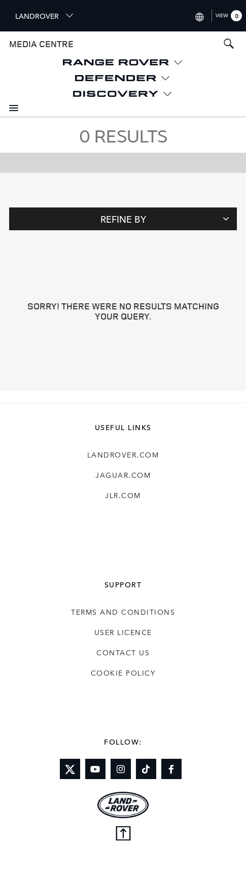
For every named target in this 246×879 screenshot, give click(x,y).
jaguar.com (123, 475)
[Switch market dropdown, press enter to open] (199, 15)
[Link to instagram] (121, 769)
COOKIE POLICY (123, 672)
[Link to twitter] (70, 769)
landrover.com (123, 454)
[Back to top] (123, 834)
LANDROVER (44, 16)
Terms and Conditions (123, 612)
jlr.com (123, 495)
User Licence (123, 632)
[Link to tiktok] (146, 769)
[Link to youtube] (95, 769)
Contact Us (123, 652)
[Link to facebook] (171, 769)
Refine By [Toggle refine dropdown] (165, 218)
